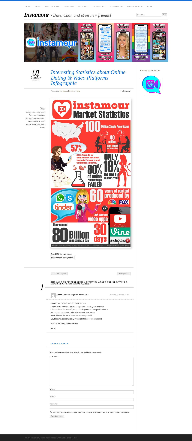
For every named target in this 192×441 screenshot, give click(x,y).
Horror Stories (134, 6)
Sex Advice (83, 6)
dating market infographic (35, 112)
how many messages (37, 115)
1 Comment (126, 91)
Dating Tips (69, 6)
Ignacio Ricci (72, 438)
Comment (55, 356)
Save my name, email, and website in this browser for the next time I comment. (91, 412)
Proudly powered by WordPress (37, 438)
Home (28, 6)
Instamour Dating (67, 91)
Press (149, 6)
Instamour (36, 14)
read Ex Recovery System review (70, 294)
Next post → (124, 274)
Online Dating (99, 6)
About (38, 6)
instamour (41, 118)
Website (53, 404)
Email (53, 396)
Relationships (116, 6)
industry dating (31, 118)
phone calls (36, 124)
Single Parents (52, 6)
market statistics (34, 121)
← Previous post (59, 274)
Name (53, 389)
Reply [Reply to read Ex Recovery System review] (53, 328)
